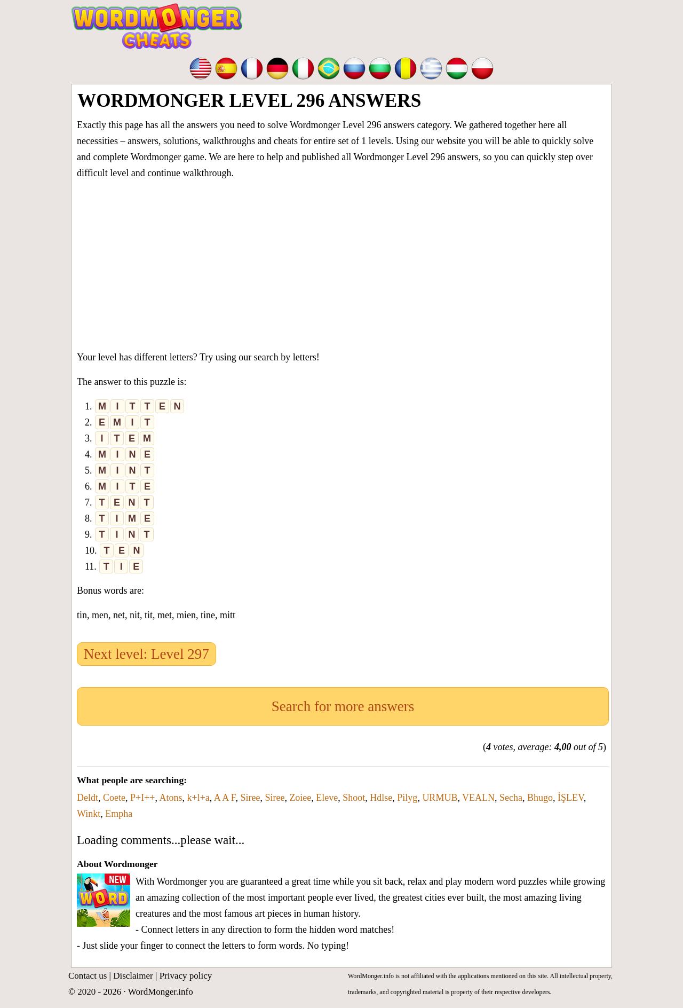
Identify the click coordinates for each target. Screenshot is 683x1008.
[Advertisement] (343, 262)
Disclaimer (133, 976)
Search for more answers (343, 706)
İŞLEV (571, 797)
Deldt (87, 797)
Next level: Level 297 (146, 654)
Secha (510, 797)
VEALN (478, 797)
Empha (118, 813)
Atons (170, 797)
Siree (250, 797)
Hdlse (381, 797)
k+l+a (198, 797)
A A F (225, 797)
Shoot (354, 797)
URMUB (439, 797)
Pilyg (407, 797)
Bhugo (540, 797)
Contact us (87, 976)
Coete (114, 797)
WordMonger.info (160, 992)
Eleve (327, 797)
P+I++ (142, 797)
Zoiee (300, 797)
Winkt (88, 813)
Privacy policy (186, 976)
